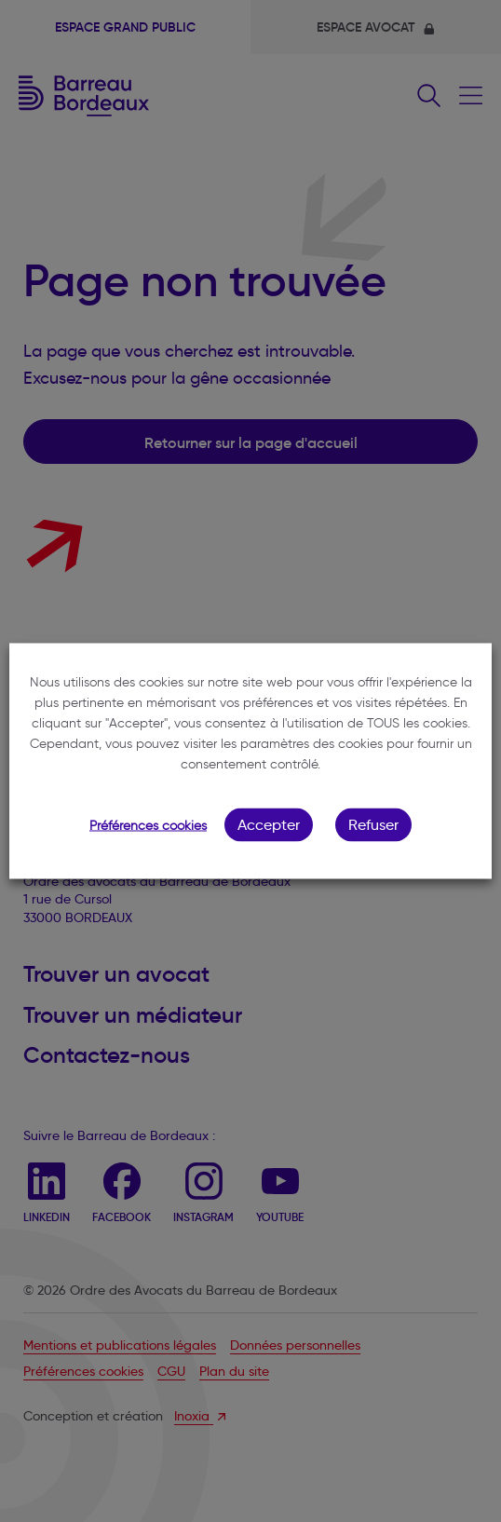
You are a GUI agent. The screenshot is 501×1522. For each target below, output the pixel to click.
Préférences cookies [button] (148, 826)
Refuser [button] (373, 825)
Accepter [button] (268, 825)
